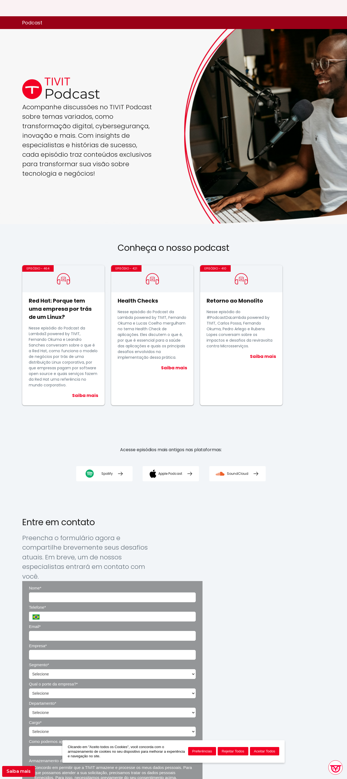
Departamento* (171, 593)
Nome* (164, 535)
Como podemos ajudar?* (180, 612)
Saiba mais (19, 771)
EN (313, 8)
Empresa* (248, 554)
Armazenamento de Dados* (264, 612)
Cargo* (245, 593)
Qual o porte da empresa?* (263, 574)
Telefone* (247, 535)
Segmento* (168, 574)
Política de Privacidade (289, 699)
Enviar (238, 668)
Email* (163, 554)
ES (322, 8)
